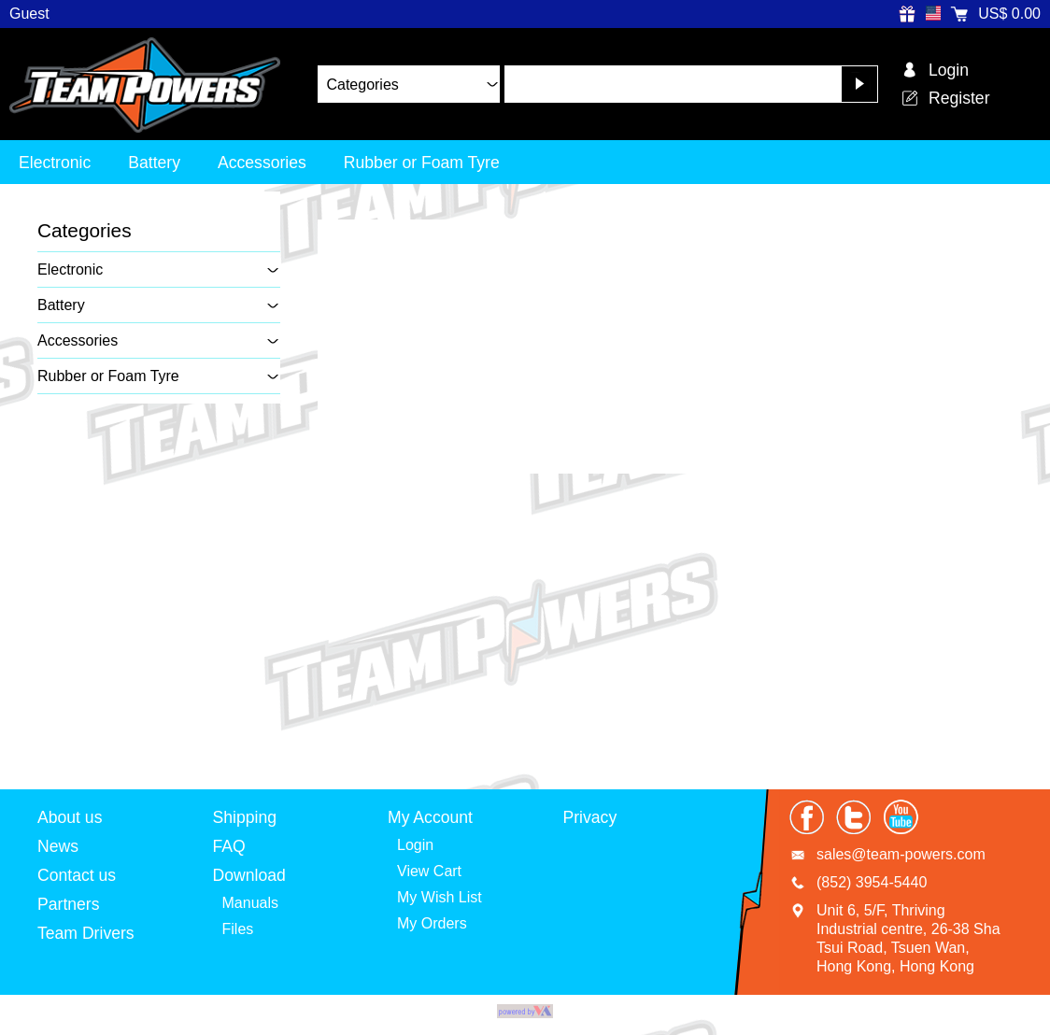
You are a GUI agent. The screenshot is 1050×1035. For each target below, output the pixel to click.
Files (238, 929)
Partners (68, 904)
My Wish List (439, 897)
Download (249, 875)
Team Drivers (86, 933)
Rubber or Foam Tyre (422, 162)
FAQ (229, 846)
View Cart (429, 871)
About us (69, 817)
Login (415, 845)
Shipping (245, 817)
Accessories (262, 162)
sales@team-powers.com (901, 854)
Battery (154, 162)
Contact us (76, 875)
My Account (430, 817)
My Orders (432, 923)
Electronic (55, 162)
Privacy (590, 817)
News (57, 846)
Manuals (250, 903)
